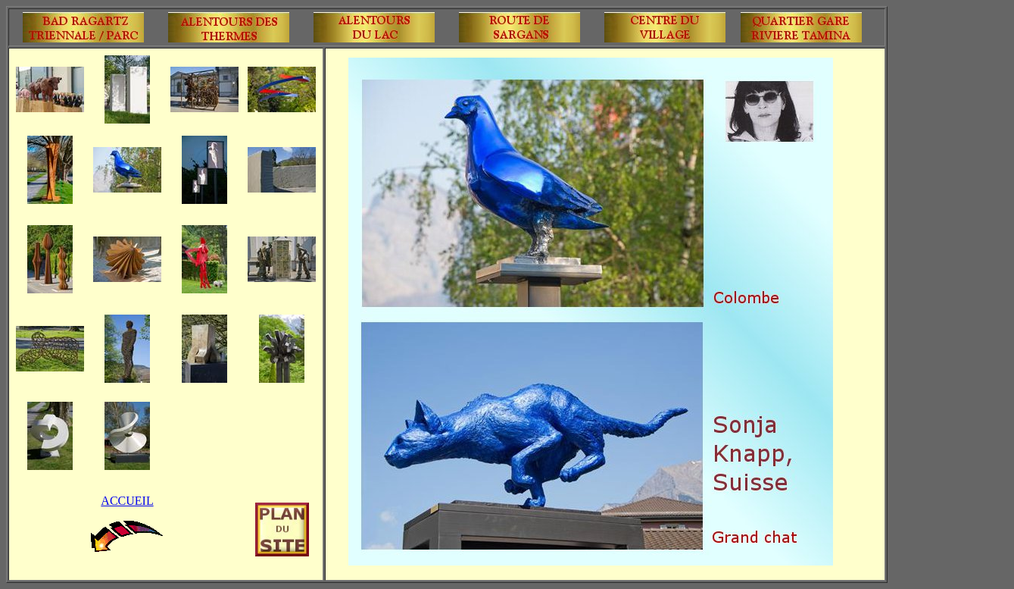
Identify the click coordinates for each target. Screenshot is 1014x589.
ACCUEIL (127, 500)
